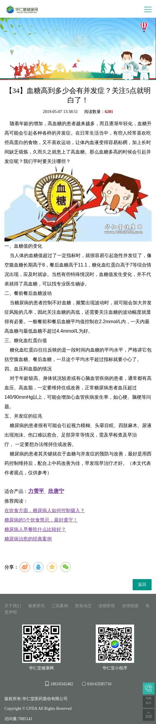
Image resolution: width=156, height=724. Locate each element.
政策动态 (83, 606)
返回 (142, 584)
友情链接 (130, 606)
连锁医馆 (106, 606)
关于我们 (12, 606)
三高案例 (59, 606)
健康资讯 (36, 606)
